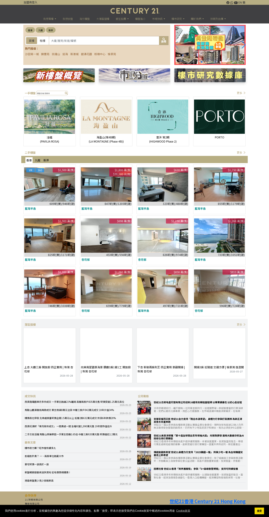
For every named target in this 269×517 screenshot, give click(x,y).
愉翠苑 (112, 54)
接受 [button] (259, 510)
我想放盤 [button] (68, 19)
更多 (241, 93)
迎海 (65, 54)
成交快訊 (30, 396)
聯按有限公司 (32, 503)
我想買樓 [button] (48, 19)
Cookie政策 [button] (183, 510)
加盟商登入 (30, 2)
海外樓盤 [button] (84, 19)
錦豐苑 (45, 54)
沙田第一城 (32, 54)
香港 (30, 30)
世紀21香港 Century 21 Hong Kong (207, 501)
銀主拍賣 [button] (121, 19)
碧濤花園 (86, 54)
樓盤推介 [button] (140, 19)
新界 (51, 30)
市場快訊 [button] (157, 19)
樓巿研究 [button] (177, 19)
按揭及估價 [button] (217, 19)
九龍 (40, 30)
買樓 (31, 41)
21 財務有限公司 (34, 499)
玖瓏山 (56, 54)
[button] (243, 45)
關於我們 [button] (196, 19)
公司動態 (143, 396)
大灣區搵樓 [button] (102, 19)
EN (240, 2)
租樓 (42, 41)
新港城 (74, 54)
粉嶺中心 (99, 54)
